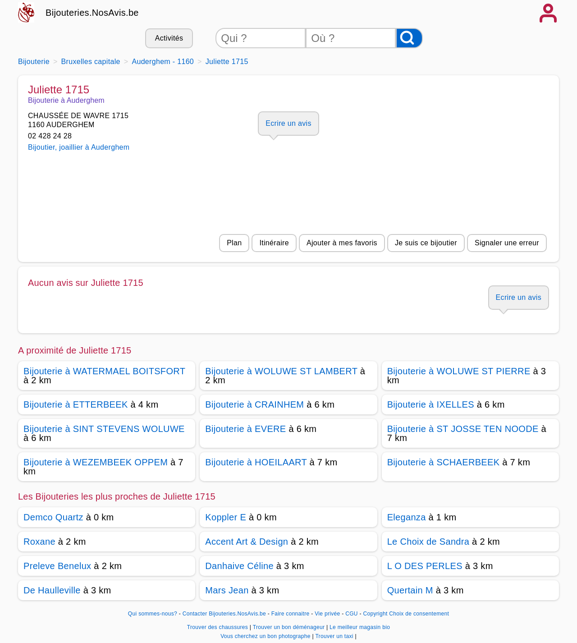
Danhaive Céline (239, 566)
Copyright (375, 614)
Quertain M (410, 590)
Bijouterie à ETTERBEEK (75, 404)
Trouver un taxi (335, 636)
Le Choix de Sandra (428, 542)
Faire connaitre (290, 614)
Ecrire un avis (288, 123)
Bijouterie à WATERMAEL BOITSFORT (104, 371)
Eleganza (406, 517)
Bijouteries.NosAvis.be (92, 13)
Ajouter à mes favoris (342, 243)
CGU (351, 614)
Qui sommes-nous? (152, 614)
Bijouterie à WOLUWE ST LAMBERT (281, 371)
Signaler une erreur (507, 243)
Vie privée (327, 614)
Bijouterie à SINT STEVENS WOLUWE (104, 429)
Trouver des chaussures (218, 627)
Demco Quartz (53, 517)
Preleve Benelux (57, 566)
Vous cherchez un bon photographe (266, 636)
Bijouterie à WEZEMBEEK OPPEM (95, 462)
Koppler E (225, 517)
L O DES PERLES (425, 566)
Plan (234, 243)
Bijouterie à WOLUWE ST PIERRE (459, 371)
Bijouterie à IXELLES (430, 404)
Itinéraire (273, 243)
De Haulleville (52, 590)
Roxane (39, 542)
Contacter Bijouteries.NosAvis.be (224, 614)
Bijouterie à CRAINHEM (254, 404)
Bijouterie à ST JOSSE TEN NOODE (463, 429)
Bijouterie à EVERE (245, 429)
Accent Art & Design (246, 542)
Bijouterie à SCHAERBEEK (443, 462)
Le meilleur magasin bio (360, 627)
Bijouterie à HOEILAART (256, 462)
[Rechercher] (409, 38)
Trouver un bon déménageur (289, 627)
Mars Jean (226, 590)
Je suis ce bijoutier (426, 243)
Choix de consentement (419, 614)
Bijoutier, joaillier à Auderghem (78, 147)
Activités (169, 38)
